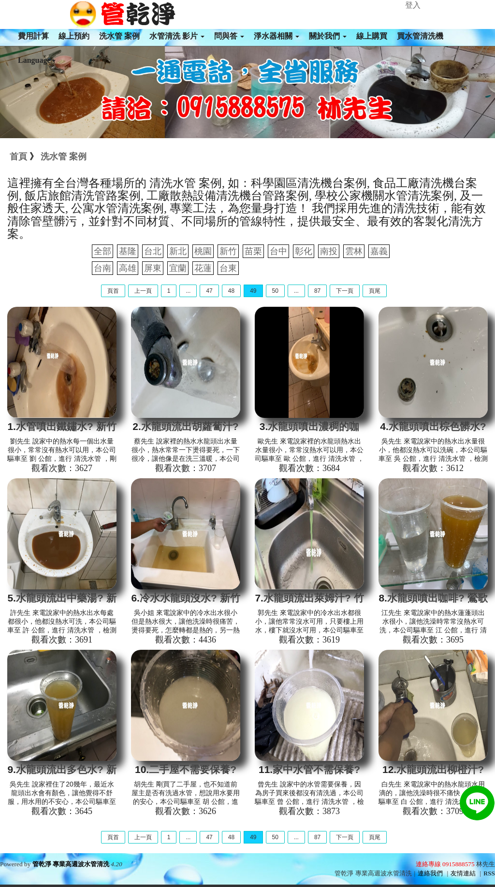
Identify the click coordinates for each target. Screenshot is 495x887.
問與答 (229, 36)
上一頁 (143, 290)
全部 (102, 251)
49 (253, 290)
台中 (278, 251)
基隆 (127, 251)
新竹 (228, 251)
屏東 (152, 268)
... (188, 290)
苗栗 (253, 251)
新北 (178, 251)
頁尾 (374, 290)
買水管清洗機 (420, 36)
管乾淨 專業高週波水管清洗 (70, 864)
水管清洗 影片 (176, 36)
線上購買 (371, 36)
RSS (489, 873)
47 (209, 290)
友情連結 (463, 873)
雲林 (354, 251)
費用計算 (33, 36)
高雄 (127, 268)
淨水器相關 (276, 36)
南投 (328, 251)
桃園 (203, 251)
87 (317, 290)
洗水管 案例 (119, 36)
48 (231, 290)
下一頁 (344, 290)
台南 (102, 268)
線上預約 (73, 36)
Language (37, 60)
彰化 (303, 251)
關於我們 (328, 36)
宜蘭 (178, 268)
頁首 (113, 290)
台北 (152, 251)
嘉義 (379, 251)
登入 (413, 5)
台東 (228, 268)
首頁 (18, 156)
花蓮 (203, 268)
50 (275, 290)
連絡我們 (430, 873)
